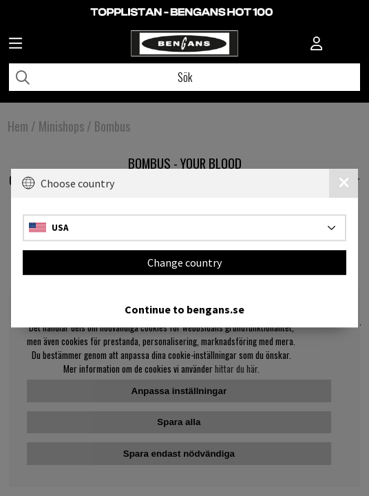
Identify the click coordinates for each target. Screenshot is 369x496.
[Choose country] (184, 227)
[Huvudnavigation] (15, 45)
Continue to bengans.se (184, 309)
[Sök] (184, 77)
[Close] (343, 183)
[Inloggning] (316, 45)
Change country (184, 262)
